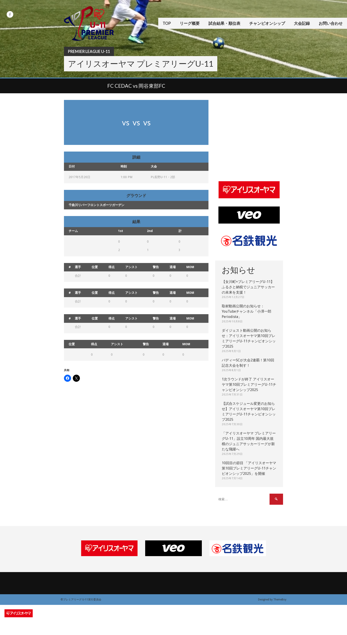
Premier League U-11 (89, 51)
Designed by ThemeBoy (272, 599)
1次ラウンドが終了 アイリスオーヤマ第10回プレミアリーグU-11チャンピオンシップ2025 (249, 384)
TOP (167, 23)
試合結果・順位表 (224, 23)
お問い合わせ (331, 23)
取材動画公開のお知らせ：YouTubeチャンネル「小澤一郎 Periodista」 (246, 311)
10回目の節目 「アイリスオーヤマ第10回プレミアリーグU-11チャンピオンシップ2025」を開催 (249, 468)
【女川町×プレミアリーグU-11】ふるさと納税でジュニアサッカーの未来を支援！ (248, 287)
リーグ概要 (190, 23)
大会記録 (302, 23)
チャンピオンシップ (267, 23)
